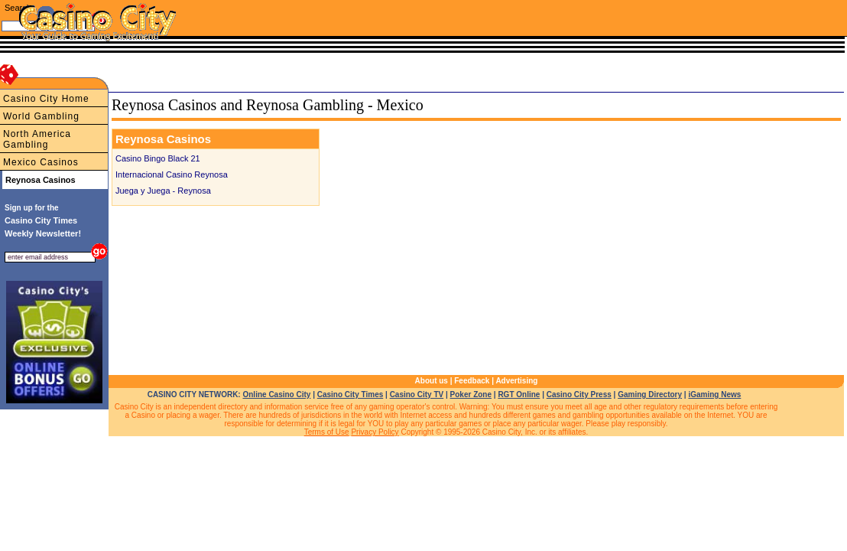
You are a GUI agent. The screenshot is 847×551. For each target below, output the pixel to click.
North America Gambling (37, 139)
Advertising (516, 381)
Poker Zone (471, 394)
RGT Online (519, 394)
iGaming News (714, 394)
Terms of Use (326, 432)
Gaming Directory (650, 394)
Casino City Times (350, 394)
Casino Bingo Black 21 (157, 158)
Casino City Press (579, 394)
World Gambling (41, 116)
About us (431, 381)
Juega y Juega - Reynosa (163, 190)
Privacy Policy (374, 432)
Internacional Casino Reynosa (171, 174)
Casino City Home (46, 98)
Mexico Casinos (41, 162)
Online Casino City (276, 394)
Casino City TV (417, 394)
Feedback (471, 381)
